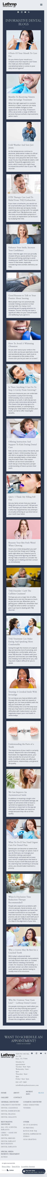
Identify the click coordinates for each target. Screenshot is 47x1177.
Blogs (41, 1093)
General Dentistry (10, 1102)
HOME (3, 1093)
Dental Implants (9, 1147)
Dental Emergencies (10, 1111)
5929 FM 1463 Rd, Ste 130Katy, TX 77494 (22, 1056)
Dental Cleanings (9, 1108)
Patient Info (29, 1093)
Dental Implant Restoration (8, 1142)
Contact (18, 1097)
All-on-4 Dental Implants (9, 1128)
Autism (4, 1157)
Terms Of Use (16, 1166)
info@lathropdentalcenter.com (27, 1085)
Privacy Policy (6, 1166)
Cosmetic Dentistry (32, 1102)
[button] (41, 5)
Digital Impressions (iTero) (32, 1135)
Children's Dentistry (11, 1105)
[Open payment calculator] (33, 1171)
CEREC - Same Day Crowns (9, 1134)
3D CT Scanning (30, 1125)
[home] (10, 5)
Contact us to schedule (23, 1043)
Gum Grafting (29, 1139)
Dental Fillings (8, 1114)
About (16, 1093)
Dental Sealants (9, 1117)
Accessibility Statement (28, 1166)
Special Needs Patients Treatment (10, 1153)
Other (26, 1122)
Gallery (4, 1097)
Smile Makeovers (31, 1105)
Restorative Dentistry (6, 1123)
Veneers (27, 1108)
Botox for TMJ (30, 1131)
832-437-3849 (21, 1082)
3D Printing (28, 1128)
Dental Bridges (8, 1138)
